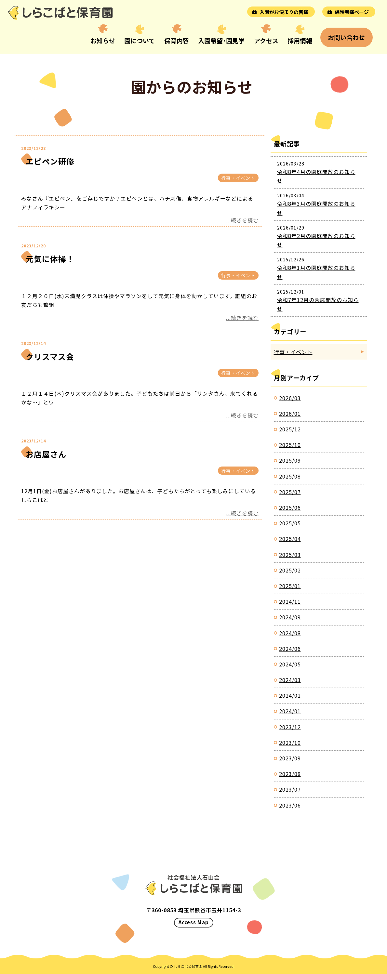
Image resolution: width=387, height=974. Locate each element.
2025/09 (290, 460)
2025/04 (290, 539)
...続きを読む (242, 220)
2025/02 (290, 570)
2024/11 (290, 601)
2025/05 (290, 523)
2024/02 (290, 695)
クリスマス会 (50, 356)
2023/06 (290, 805)
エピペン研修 (50, 161)
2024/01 (290, 711)
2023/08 (290, 774)
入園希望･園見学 (221, 40)
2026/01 (290, 413)
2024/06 (290, 648)
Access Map (194, 922)
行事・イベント (238, 178)
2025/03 (290, 555)
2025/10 (290, 445)
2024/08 (290, 633)
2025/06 (290, 507)
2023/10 (290, 742)
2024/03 (290, 680)
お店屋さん (46, 454)
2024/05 (290, 664)
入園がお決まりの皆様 (284, 11)
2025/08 (290, 476)
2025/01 (290, 586)
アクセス (266, 40)
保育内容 (176, 40)
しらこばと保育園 (188, 966)
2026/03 (290, 398)
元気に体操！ (50, 258)
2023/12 (290, 727)
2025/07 (290, 492)
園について (139, 40)
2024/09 (290, 617)
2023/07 (290, 789)
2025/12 (290, 429)
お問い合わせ (346, 37)
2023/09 (290, 758)
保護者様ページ (352, 11)
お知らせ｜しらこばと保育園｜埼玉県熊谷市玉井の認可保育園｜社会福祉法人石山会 (60, 13)
